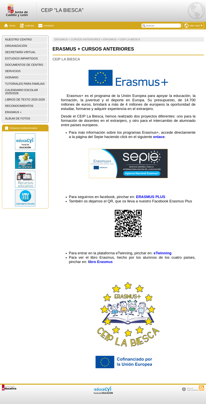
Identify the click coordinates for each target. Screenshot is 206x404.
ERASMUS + (13, 112)
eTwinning (162, 253)
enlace (159, 137)
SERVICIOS (13, 71)
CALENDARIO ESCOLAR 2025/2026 (21, 91)
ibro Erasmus (101, 262)
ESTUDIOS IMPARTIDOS (21, 58)
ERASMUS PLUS (150, 197)
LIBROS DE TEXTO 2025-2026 (25, 99)
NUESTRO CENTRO (18, 39)
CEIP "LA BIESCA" (62, 10)
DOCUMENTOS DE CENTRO (24, 64)
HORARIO (11, 77)
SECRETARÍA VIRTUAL (20, 52)
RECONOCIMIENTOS (19, 105)
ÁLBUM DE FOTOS (17, 118)
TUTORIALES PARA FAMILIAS (25, 83)
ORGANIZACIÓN (16, 45)
